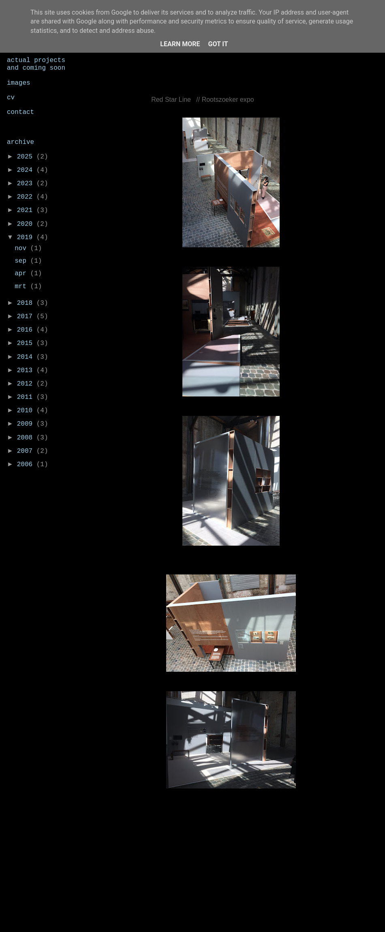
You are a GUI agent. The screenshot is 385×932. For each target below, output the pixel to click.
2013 (26, 370)
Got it (218, 44)
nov (22, 248)
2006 (26, 464)
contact (20, 112)
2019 (26, 237)
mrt (22, 286)
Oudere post (346, 853)
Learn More (180, 44)
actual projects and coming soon (36, 64)
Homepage (235, 853)
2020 (26, 224)
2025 (26, 157)
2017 (26, 316)
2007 (26, 451)
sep (22, 261)
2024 (26, 170)
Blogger (272, 915)
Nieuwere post (120, 853)
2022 (26, 197)
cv (11, 97)
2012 (26, 384)
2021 (26, 210)
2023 (26, 183)
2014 (26, 357)
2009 (26, 424)
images (18, 83)
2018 (26, 303)
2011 (26, 397)
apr (22, 273)
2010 (26, 410)
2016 (26, 330)
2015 (26, 343)
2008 (26, 437)
